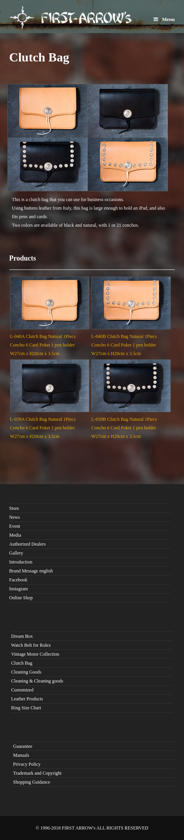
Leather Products (27, 699)
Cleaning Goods (26, 672)
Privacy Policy (27, 764)
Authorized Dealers (27, 544)
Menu (164, 19)
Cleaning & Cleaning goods (37, 681)
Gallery (16, 553)
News (14, 517)
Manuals (21, 755)
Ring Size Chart (26, 707)
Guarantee (22, 746)
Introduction (20, 562)
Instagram (18, 589)
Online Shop (21, 597)
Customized (22, 690)
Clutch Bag (21, 663)
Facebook (18, 580)
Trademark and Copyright (37, 773)
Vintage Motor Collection (35, 654)
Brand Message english (31, 571)
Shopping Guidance (31, 782)
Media (15, 535)
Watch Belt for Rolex (31, 645)
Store (14, 508)
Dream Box (22, 636)
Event (14, 526)
